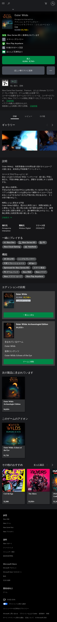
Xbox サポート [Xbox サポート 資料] (7, 543)
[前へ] (47, 125)
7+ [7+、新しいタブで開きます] (14, 82)
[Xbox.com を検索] (9, 3)
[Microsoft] (28, 1)
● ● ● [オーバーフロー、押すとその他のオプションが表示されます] (51, 70)
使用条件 (42, 613)
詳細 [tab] (15, 116)
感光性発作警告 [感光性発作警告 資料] (8, 556)
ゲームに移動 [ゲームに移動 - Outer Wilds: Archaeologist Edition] (28, 361)
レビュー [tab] (28, 116)
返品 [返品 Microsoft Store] (4, 576)
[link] (13, 394)
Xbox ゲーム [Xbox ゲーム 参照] (7, 523)
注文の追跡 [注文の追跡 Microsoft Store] (6, 580)
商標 (47, 613)
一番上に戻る (28, 315)
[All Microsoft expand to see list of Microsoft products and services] (3, 3)
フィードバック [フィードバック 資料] (8, 547)
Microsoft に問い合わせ (10, 613)
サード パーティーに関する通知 (13, 617)
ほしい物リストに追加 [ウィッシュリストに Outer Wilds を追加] (23, 70)
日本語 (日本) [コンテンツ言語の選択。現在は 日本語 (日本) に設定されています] (11, 599)
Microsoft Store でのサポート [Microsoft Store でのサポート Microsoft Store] (12, 572)
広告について (29, 617)
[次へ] (52, 125)
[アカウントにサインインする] (53, 3)
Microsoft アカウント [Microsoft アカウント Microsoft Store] (10, 568)
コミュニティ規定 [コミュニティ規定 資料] (9, 552)
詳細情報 (10, 100)
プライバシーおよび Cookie (28, 613)
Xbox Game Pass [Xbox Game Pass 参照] (8, 527)
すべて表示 (39, 464)
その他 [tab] (42, 116)
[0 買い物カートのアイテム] (47, 3)
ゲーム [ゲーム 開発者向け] (5, 592)
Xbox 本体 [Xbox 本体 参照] (6, 519)
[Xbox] (7, 9)
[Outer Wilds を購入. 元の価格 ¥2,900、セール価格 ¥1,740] (28, 60)
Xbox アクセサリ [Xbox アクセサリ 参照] (8, 531)
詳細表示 (7, 217)
